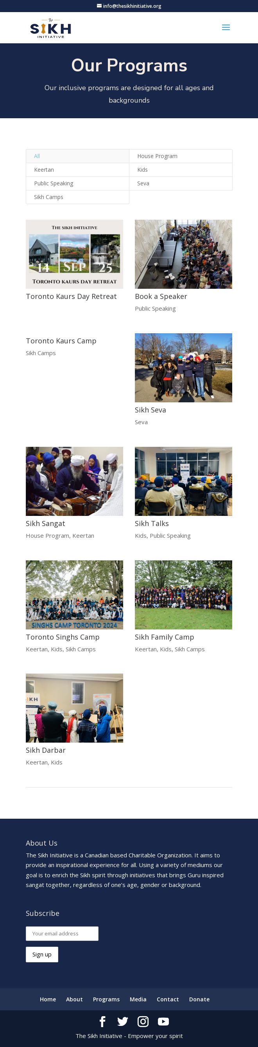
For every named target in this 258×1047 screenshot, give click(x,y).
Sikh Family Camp (164, 637)
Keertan (44, 169)
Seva (143, 183)
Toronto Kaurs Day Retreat (70, 296)
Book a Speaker (160, 296)
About (74, 999)
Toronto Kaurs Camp (60, 340)
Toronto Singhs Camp (62, 637)
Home (48, 999)
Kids (142, 169)
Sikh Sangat (45, 523)
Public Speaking (53, 183)
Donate (199, 999)
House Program (157, 156)
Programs (106, 999)
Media (138, 999)
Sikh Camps (48, 197)
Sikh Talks (151, 523)
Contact (168, 999)
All (37, 156)
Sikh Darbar (45, 750)
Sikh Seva (150, 409)
